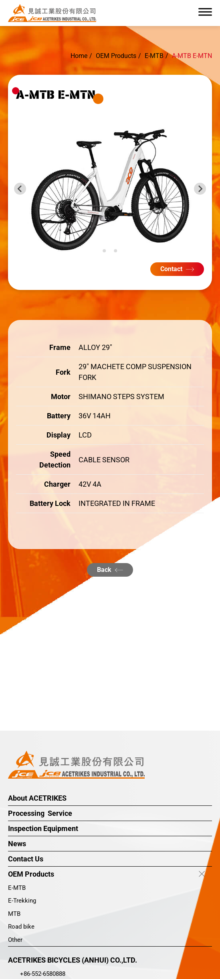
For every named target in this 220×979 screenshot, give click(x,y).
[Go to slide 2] (110, 250)
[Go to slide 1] (104, 250)
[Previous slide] (20, 189)
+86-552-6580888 (42, 973)
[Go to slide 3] (115, 250)
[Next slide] (200, 189)
